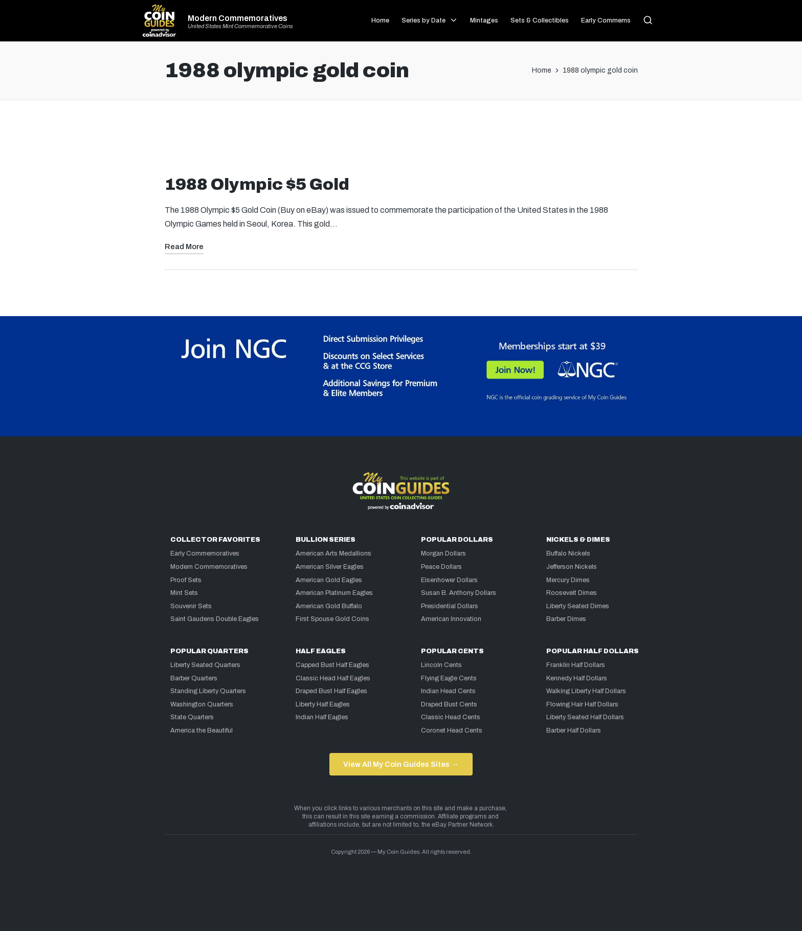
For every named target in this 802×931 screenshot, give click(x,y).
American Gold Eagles (329, 580)
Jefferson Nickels (571, 566)
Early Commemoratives (204, 553)
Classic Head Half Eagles (333, 678)
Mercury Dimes (568, 580)
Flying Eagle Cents (449, 678)
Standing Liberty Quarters (208, 691)
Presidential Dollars (449, 606)
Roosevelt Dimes (571, 592)
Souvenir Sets (191, 606)
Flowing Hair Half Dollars (582, 704)
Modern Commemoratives (237, 18)
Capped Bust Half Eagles (332, 665)
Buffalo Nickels (568, 553)
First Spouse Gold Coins (332, 619)
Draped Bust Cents (449, 704)
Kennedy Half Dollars (576, 678)
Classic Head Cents (450, 717)
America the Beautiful (201, 730)
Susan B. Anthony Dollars (458, 592)
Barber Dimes (566, 619)
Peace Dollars (441, 566)
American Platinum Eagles (334, 592)
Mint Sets (184, 592)
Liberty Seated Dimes (577, 606)
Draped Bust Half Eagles (331, 691)
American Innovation (451, 619)
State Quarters (192, 717)
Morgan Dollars (443, 553)
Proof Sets (186, 580)
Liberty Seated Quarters (205, 665)
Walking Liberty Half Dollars (586, 691)
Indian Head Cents (448, 691)
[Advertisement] (401, 142)
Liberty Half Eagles (323, 704)
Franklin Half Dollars (575, 665)
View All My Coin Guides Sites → (400, 764)
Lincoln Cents (441, 665)
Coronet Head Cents (451, 730)
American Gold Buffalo (329, 606)
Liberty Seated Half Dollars (585, 717)
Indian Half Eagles (322, 717)
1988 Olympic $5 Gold (257, 184)
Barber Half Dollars (573, 730)
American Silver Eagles (330, 566)
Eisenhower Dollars (449, 580)
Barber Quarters (193, 678)
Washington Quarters (201, 704)
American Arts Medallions (333, 553)
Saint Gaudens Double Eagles (214, 619)
